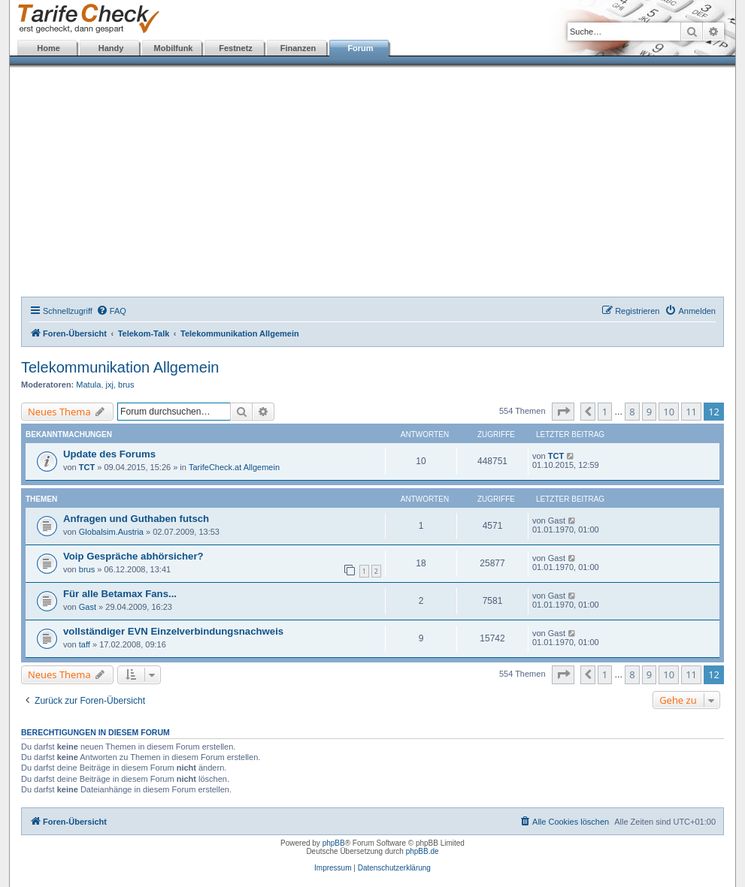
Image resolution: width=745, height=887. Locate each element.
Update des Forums (109, 454)
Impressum (332, 868)
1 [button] (604, 411)
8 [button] (631, 411)
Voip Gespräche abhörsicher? (133, 556)
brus (126, 384)
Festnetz (236, 48)
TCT (87, 467)
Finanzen (298, 48)
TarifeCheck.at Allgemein (234, 467)
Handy (111, 48)
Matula (88, 384)
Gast (87, 606)
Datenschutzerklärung (394, 868)
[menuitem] (111, 311)
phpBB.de (422, 851)
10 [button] (668, 411)
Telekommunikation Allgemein (120, 367)
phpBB (334, 843)
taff (84, 644)
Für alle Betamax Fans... (120, 593)
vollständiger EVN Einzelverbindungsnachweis (173, 631)
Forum (360, 48)
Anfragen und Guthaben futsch (136, 518)
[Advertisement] (372, 184)
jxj (110, 384)
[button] (563, 412)
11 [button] (691, 411)
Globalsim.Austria (111, 531)
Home (48, 48)
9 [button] (649, 411)
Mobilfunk (173, 48)
